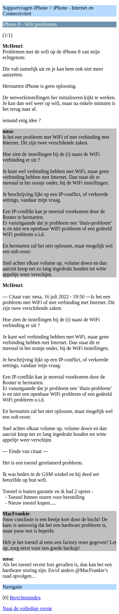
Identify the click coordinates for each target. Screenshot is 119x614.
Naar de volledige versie (27, 608)
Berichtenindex (25, 597)
